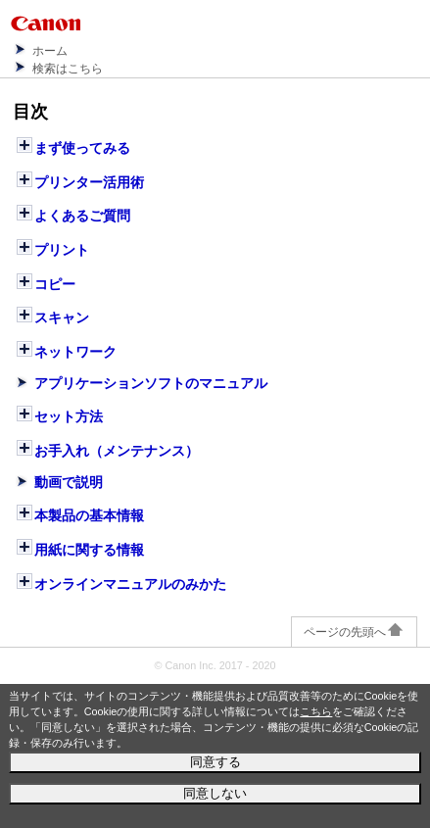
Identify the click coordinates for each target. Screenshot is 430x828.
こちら (316, 711)
